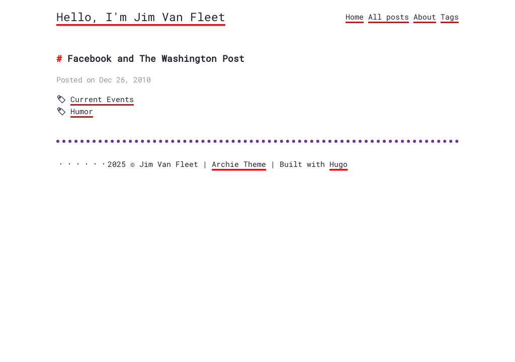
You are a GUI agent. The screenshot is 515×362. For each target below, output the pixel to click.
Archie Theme (239, 164)
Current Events (102, 99)
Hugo (338, 164)
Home (355, 17)
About (424, 17)
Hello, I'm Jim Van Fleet (140, 16)
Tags (450, 17)
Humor (81, 111)
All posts (388, 17)
